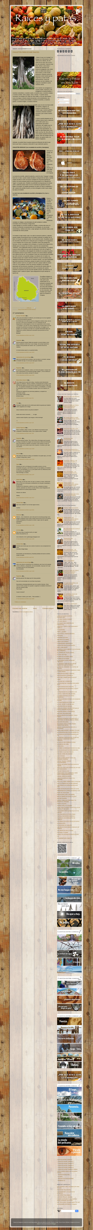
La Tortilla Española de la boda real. (66, 702)
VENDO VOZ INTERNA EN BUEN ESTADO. (68, 834)
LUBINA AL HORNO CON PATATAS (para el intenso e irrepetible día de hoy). (68, 709)
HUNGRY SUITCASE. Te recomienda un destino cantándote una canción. (67, 1199)
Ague (17, 464)
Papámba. (19, 340)
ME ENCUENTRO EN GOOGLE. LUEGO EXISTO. (72, 529)
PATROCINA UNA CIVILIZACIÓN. (68, 439)
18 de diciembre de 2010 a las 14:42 (25, 335)
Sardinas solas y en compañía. (64, 805)
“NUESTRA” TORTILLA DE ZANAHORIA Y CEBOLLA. (70, 461)
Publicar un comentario (20, 602)
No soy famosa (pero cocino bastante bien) (67, 750)
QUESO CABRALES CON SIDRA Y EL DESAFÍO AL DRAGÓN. (66, 801)
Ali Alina (18, 530)
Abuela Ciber (19, 502)
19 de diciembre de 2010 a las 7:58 (25, 433)
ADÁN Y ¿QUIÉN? (61, 631)
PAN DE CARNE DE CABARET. (65, 754)
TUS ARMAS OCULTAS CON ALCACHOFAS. (68, 821)
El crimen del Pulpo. (62, 654)
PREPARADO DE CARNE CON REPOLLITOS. (68, 790)
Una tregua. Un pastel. (62, 832)
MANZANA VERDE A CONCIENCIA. (66, 711)
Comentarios (62, 102)
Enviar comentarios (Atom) (26, 611)
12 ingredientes (61, 629)
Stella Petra (19, 479)
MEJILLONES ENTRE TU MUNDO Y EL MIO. (68, 730)
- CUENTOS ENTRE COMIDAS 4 (65, 1167)
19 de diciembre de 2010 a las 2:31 (25, 398)
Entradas (61, 99)
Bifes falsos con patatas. (63, 639)
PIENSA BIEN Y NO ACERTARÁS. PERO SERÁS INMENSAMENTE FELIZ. (71, 484)
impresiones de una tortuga (23, 357)
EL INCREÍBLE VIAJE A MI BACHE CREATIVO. (70, 594)
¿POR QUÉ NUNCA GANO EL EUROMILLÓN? (64, 616)
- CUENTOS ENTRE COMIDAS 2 (65, 1163)
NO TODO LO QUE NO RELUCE (65, 752)
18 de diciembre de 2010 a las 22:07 (25, 363)
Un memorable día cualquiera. (64, 825)
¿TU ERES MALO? (62, 621)
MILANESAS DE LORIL (63, 744)
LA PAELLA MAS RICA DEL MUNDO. (66, 693)
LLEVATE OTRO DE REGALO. (64, 706)
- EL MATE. (60, 1176)
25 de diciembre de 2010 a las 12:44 (25, 571)
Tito (17, 403)
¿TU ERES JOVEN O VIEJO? (64, 619)
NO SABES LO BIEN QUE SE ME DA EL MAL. (68, 748)
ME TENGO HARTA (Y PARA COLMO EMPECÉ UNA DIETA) (71, 418)
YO (58, 836)
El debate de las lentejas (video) (65, 656)
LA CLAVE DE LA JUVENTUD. (64, 681)
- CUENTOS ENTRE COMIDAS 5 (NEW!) (67, 1169)
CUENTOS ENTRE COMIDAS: (64, 1159)
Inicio (35, 608)
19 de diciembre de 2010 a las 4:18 (25, 422)
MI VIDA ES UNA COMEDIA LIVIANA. (66, 742)
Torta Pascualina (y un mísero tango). (66, 814)
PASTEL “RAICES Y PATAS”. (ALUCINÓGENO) (64, 762)
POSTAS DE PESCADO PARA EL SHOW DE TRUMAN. (71, 494)
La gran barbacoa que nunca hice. (65, 686)
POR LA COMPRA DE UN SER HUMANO (67, 783)
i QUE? (59, 679)
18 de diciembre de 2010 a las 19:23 (25, 352)
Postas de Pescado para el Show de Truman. (68, 788)
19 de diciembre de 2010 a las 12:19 (25, 459)
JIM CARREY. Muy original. (64, 1195)
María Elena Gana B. (21, 380)
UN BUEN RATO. (61, 823)
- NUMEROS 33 (61, 1180)
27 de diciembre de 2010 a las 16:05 (25, 598)
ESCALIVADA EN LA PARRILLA (65, 675)
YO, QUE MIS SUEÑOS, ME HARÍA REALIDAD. (71, 583)
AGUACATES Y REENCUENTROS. (66, 633)
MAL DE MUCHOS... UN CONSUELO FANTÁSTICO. (71, 472)
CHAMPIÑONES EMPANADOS (65, 643)
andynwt (39, 1223)
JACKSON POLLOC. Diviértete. (65, 1197)
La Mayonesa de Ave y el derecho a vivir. (67, 691)
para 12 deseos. (61, 756)
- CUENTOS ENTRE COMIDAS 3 (65, 1165)
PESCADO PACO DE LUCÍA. (71, 428)
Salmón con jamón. (62, 803)
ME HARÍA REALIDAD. (63, 722)
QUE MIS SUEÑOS (62, 798)
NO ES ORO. (60, 746)
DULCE (18, 453)
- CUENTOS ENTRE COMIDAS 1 (65, 1161)
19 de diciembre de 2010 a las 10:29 (25, 448)
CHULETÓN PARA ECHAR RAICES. (26, 52)
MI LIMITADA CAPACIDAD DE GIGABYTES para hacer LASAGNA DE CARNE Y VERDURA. (68, 739)
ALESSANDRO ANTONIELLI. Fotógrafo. (67, 1204)
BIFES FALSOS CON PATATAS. (72, 396)
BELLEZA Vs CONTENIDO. (70, 603)
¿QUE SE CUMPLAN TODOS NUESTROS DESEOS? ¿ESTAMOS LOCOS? (71, 406)
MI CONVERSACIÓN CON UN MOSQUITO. (68, 732)
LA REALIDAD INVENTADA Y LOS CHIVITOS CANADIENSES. (72, 450)
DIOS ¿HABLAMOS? (69, 560)
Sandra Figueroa (20, 427)
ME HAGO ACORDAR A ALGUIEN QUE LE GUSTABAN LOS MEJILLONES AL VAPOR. (68, 719)
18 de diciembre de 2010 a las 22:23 (25, 375)
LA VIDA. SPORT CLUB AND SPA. (65, 704)
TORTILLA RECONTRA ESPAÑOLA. (66, 816)
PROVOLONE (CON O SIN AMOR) (65, 794)
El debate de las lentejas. (63, 658)
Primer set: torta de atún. (63, 792)
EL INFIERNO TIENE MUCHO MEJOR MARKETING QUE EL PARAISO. (66, 664)
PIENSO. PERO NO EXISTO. (71, 508)
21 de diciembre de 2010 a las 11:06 (25, 525)
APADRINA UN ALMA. (62, 637)
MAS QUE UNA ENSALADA (64, 713)
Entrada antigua (48, 608)
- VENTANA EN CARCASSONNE (65, 1178)
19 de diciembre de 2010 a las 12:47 (25, 474)
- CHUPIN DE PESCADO (63, 1174)
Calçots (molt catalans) (62, 641)
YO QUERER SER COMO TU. (64, 838)
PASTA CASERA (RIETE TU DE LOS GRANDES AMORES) (66, 758)
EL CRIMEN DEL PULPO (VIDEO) (65, 652)
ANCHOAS (60, 635)
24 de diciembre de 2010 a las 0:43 (25, 557)
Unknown (18, 514)
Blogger (54, 1223)
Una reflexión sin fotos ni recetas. (65, 830)
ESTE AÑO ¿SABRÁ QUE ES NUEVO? (67, 677)
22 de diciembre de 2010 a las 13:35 (25, 539)
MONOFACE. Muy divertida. (64, 1189)
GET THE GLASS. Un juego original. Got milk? (68, 1202)
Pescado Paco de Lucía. (63, 771)
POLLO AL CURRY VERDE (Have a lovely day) (68, 781)
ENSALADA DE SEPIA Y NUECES (65, 673)
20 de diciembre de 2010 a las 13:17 (25, 497)
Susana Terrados (20, 315)
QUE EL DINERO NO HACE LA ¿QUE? (67, 796)
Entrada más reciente (20, 608)
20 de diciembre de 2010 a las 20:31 (25, 510)
